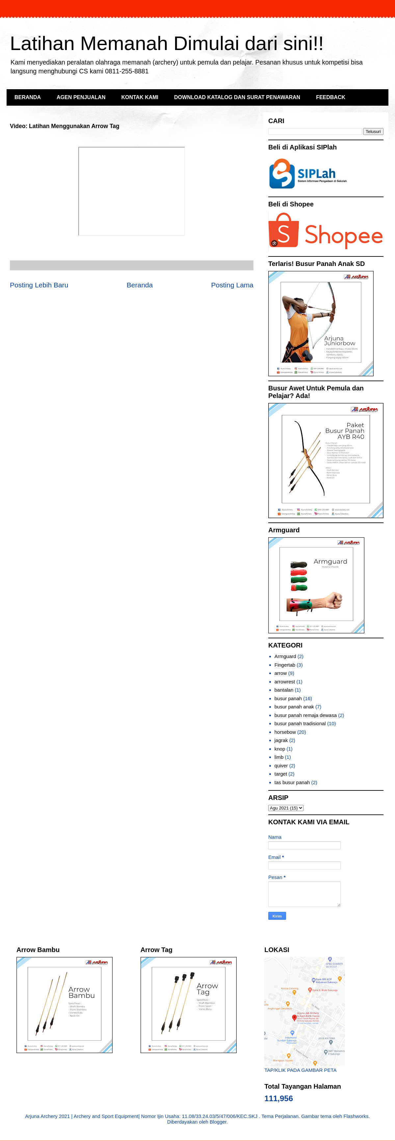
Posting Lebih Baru (39, 285)
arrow (281, 673)
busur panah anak (294, 706)
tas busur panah (292, 782)
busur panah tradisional (300, 723)
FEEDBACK (330, 97)
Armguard (285, 656)
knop (280, 749)
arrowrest (285, 681)
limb (279, 757)
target (281, 774)
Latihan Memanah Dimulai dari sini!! (167, 43)
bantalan (284, 690)
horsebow (285, 732)
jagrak (281, 740)
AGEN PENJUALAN (81, 97)
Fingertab (285, 665)
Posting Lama (232, 285)
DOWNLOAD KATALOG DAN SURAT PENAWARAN (237, 97)
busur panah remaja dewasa (306, 715)
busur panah (288, 698)
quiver (281, 765)
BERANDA (27, 97)
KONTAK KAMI (139, 97)
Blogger (218, 1122)
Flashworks (356, 1116)
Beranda (140, 285)
